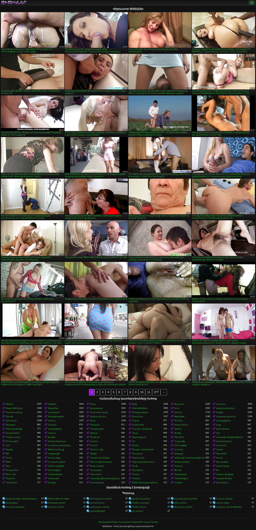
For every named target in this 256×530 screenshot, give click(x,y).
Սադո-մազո (222, 466)
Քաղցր (52, 437)
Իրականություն (56, 462)
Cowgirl (219, 412)
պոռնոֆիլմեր (97, 511)
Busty (134, 404)
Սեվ (8, 466)
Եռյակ (135, 420)
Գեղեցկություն (56, 416)
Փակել (9, 449)
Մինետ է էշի (96, 449)
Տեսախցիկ (222, 462)
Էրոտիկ (178, 449)
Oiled (8, 462)
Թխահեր (179, 404)
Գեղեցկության (140, 412)
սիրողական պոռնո (101, 498)
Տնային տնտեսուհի (143, 449)
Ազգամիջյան (139, 437)
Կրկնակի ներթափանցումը (189, 458)
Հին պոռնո (180, 503)
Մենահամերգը (14, 429)
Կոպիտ (178, 482)
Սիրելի (9, 416)
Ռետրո (94, 445)
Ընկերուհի (138, 425)
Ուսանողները (224, 441)
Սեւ (218, 433)
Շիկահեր (53, 408)
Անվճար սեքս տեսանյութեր (21, 498)
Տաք (218, 425)
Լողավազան (97, 482)
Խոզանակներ (182, 462)
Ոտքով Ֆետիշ (224, 478)
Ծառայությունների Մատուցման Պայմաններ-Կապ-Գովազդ (128, 522)
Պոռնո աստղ (13, 437)
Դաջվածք (179, 441)
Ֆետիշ (178, 470)
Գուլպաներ (12, 470)
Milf (7, 453)
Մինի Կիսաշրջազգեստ (145, 482)
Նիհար (94, 433)
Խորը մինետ (181, 425)
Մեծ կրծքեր (180, 445)
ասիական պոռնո (100, 507)
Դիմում (178, 429)
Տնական (10, 425)
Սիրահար (137, 416)
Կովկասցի (54, 453)
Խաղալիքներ (223, 420)
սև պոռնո (137, 511)
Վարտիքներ (55, 429)
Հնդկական (180, 474)
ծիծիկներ (13, 3)
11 (148, 392)
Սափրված (54, 412)
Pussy (92, 404)
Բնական (95, 425)
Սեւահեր (179, 437)
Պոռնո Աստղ (139, 507)
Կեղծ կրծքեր (181, 478)
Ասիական (11, 420)
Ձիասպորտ (96, 408)
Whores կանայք (56, 449)
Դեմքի (93, 453)
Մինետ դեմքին (56, 466)
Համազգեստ (55, 474)
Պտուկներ (11, 482)
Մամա (135, 445)
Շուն (176, 408)
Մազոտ (52, 425)
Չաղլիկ (52, 482)
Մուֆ (135, 466)
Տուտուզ (220, 404)
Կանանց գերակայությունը (105, 478)
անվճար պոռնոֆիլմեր (229, 507)
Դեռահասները (14, 412)
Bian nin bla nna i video (58, 498)
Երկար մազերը (224, 474)
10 (141, 392)
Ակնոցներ (137, 470)
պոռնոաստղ (97, 503)
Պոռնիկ (178, 420)
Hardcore (52, 404)
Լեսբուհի (221, 445)
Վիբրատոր (138, 458)
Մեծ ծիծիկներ (139, 408)
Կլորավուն (96, 474)
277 (156, 392)
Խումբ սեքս (54, 458)
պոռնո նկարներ (141, 498)
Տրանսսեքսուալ (57, 441)
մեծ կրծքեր (12, 503)
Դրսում (52, 433)
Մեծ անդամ (222, 429)
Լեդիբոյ (94, 441)
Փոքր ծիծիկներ (14, 408)
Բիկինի (136, 478)
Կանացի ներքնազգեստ (229, 437)
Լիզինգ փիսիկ (98, 416)
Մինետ (10, 404)
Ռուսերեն (137, 453)
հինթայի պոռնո (57, 503)
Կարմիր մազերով (142, 429)
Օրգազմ (178, 453)
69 (217, 470)
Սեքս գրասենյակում (143, 462)
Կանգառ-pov (97, 429)
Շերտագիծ (12, 441)
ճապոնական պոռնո (185, 498)
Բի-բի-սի (95, 437)
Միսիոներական (99, 412)
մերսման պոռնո (183, 507)
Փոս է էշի (11, 474)
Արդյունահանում (225, 408)
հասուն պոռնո (224, 498)
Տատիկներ (222, 482)
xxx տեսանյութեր (15, 507)
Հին (8, 445)
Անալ (92, 420)
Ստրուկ (178, 466)
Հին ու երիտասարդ (101, 462)
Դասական (96, 470)
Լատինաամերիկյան (59, 445)
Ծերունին (221, 453)
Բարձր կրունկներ (100, 458)
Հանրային (54, 478)
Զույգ (135, 433)
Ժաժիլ (177, 433)
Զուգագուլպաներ (226, 416)
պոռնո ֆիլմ (222, 503)
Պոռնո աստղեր (140, 503)
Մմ (133, 441)
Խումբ (219, 458)
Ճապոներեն (13, 433)
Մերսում (10, 478)
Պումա (135, 474)
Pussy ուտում (97, 466)
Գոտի (9, 458)
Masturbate (179, 416)
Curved (219, 449)
